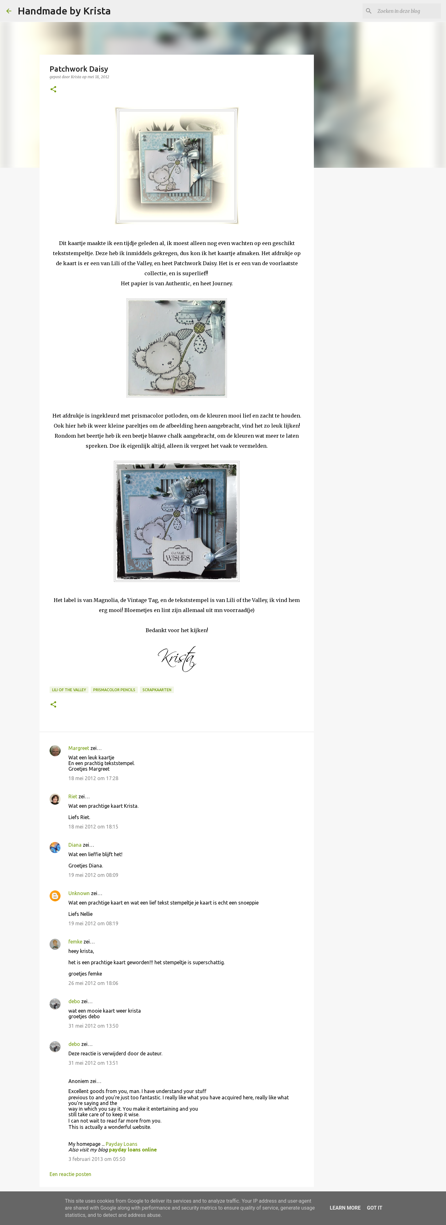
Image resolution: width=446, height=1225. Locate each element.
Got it (374, 1208)
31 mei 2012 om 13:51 (93, 1063)
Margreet (78, 748)
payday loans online (133, 1149)
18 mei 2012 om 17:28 (93, 778)
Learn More (345, 1208)
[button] (53, 89)
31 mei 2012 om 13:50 (93, 1026)
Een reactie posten (70, 1174)
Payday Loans (121, 1144)
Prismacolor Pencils (114, 690)
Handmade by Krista (64, 10)
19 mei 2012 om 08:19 (93, 923)
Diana (75, 845)
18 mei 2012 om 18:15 (93, 826)
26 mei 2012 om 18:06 (93, 983)
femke (75, 941)
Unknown (79, 893)
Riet (72, 796)
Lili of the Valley (69, 690)
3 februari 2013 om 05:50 (96, 1159)
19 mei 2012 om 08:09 (93, 875)
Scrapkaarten (156, 690)
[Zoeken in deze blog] (408, 11)
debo (74, 1001)
